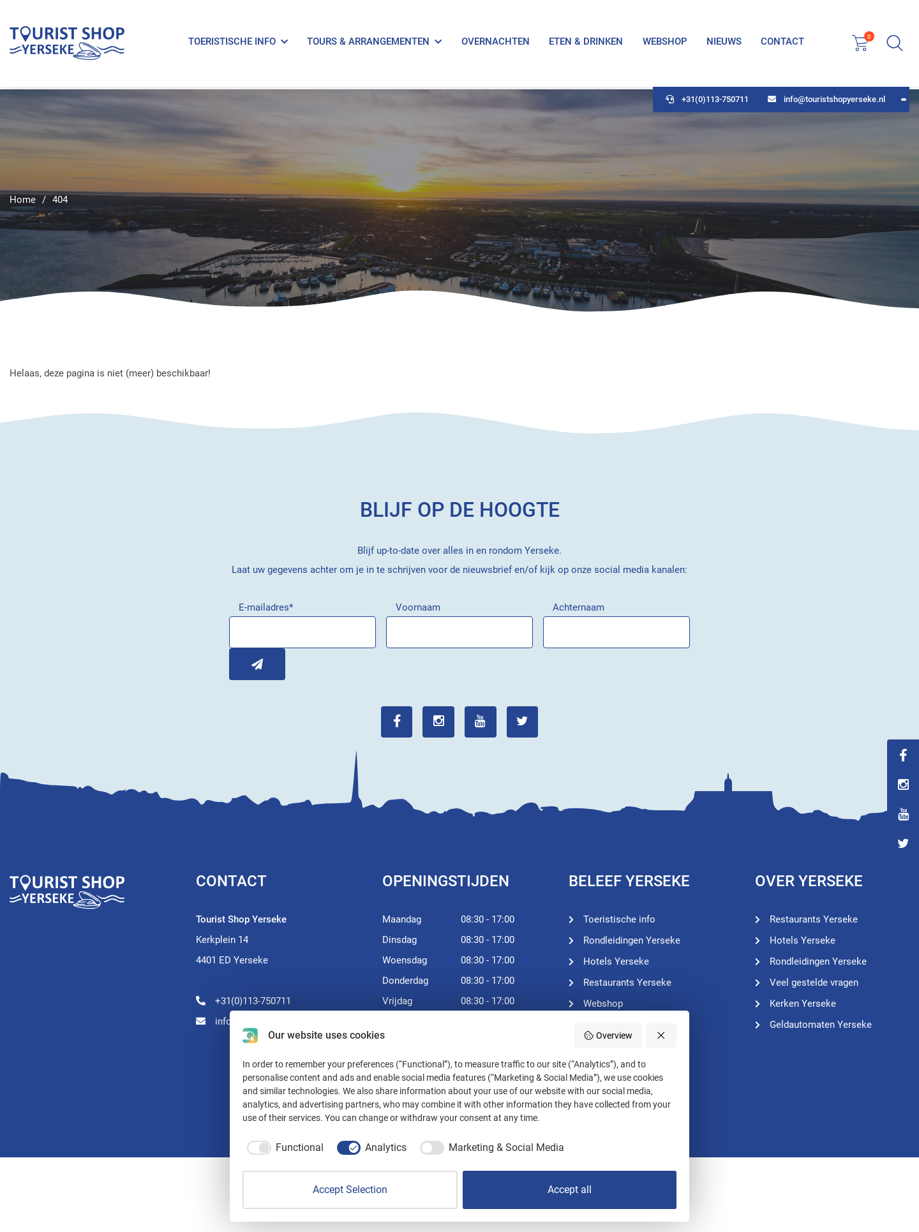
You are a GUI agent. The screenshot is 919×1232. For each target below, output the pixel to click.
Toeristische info (232, 43)
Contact (782, 43)
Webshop (664, 43)
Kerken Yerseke (803, 1003)
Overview (607, 1035)
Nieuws (724, 43)
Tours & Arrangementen (368, 43)
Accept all (570, 1190)
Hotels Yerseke (616, 961)
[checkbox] (283, 1147)
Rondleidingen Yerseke (631, 940)
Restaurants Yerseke (627, 982)
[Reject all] (661, 1035)
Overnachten (495, 43)
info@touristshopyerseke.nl (826, 102)
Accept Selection (350, 1190)
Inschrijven (245, 664)
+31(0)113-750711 (707, 102)
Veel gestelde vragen (814, 982)
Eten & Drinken (586, 43)
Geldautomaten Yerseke (821, 1024)
